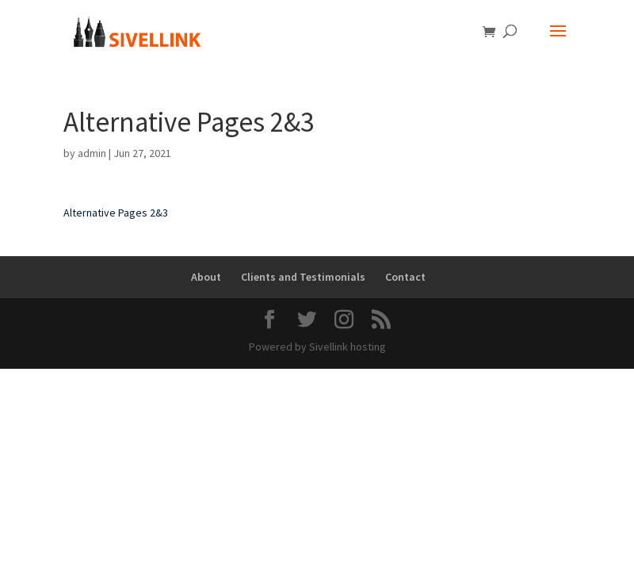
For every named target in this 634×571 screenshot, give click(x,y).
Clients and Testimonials (303, 277)
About (206, 277)
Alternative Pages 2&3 (115, 212)
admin (92, 153)
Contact (405, 277)
